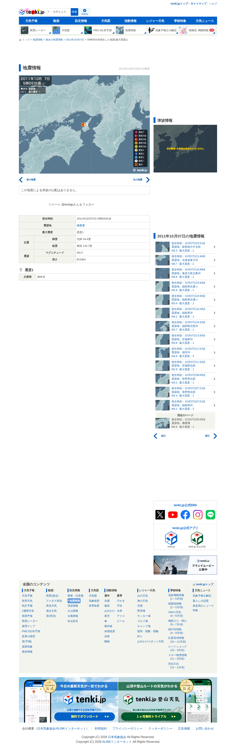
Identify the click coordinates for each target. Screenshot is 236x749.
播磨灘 (81, 225)
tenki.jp (32, 13)
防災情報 (81, 21)
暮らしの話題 (201, 600)
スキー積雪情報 (179, 657)
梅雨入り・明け (179, 622)
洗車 (107, 636)
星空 (107, 615)
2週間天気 (28, 610)
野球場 (141, 610)
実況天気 (51, 605)
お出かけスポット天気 (150, 641)
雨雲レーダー (30, 620)
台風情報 (73, 615)
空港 (140, 605)
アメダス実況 (54, 600)
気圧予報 (27, 605)
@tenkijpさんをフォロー (78, 204)
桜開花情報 (179, 605)
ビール (121, 620)
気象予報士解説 (202, 595)
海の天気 (142, 600)
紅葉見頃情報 (179, 639)
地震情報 (74, 600)
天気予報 (31, 21)
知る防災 (73, 620)
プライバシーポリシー (127, 728)
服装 (107, 605)
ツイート (54, 204)
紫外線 (108, 626)
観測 (56, 21)
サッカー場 (144, 615)
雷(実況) (51, 615)
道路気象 (27, 646)
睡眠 (107, 641)
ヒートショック (179, 648)
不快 (119, 605)
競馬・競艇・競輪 (147, 631)
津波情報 (73, 605)
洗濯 (107, 600)
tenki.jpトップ (179, 3)
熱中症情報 (179, 631)
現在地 (85, 14)
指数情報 (130, 21)
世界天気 (27, 600)
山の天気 (142, 595)
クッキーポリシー (160, 728)
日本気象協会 (46, 728)
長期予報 (27, 615)
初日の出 (179, 665)
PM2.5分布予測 (31, 631)
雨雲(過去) (52, 595)
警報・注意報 (75, 595)
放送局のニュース (203, 605)
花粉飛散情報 (179, 597)
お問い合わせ (205, 728)
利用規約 (101, 728)
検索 (74, 11)
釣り (140, 636)
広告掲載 (184, 728)
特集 (195, 610)
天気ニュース (205, 21)
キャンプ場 (144, 626)
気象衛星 (94, 600)
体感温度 (109, 631)
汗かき (121, 600)
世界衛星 (94, 605)
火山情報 (73, 610)
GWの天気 (179, 614)
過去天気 (51, 610)
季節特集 (180, 21)
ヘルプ (213, 3)
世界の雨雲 (28, 636)
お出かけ (109, 610)
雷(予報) (27, 641)
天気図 (105, 21)
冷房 (119, 610)
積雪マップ (28, 626)
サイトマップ (198, 3)
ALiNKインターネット (71, 728)
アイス (121, 615)
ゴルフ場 (142, 620)
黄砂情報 (27, 651)
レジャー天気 (155, 21)
